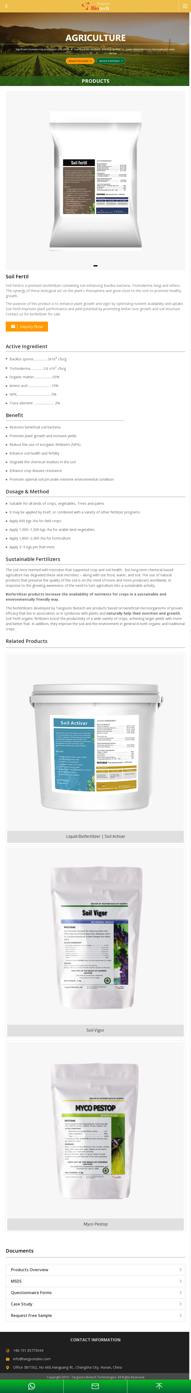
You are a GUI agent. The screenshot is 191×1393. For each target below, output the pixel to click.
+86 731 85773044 (28, 1350)
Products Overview (97, 1270)
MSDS (97, 1281)
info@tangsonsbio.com (31, 1358)
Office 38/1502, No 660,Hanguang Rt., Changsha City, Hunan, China (67, 1367)
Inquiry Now (27, 327)
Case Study (97, 1304)
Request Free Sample (97, 1315)
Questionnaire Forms (97, 1293)
